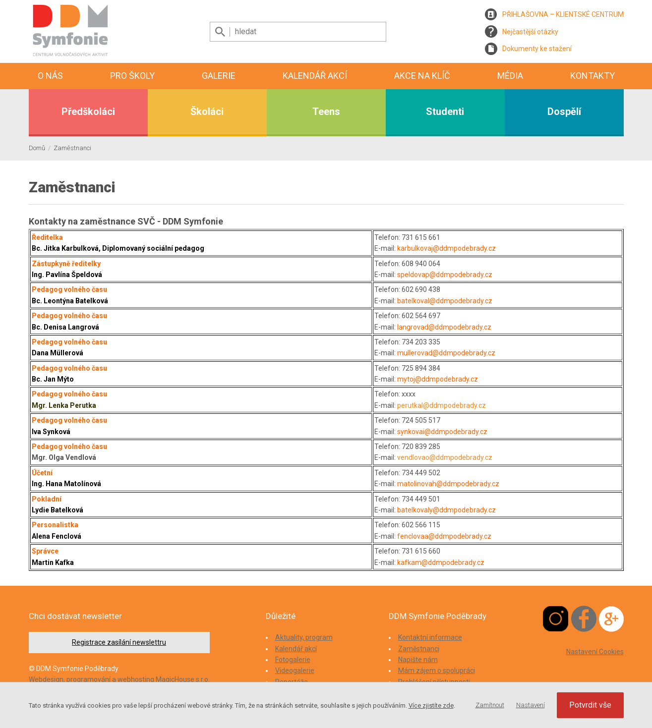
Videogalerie (294, 670)
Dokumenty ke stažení (537, 49)
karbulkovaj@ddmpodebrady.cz (446, 248)
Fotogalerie (292, 660)
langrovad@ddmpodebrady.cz (444, 327)
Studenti (445, 111)
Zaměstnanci (72, 148)
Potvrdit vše (590, 705)
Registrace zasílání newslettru (119, 642)
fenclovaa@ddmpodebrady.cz (444, 536)
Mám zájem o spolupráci (436, 670)
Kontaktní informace (430, 637)
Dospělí (564, 111)
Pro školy (132, 75)
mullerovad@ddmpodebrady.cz (446, 353)
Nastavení (530, 705)
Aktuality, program (304, 637)
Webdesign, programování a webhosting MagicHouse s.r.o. (119, 679)
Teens (326, 111)
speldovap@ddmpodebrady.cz (444, 275)
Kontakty (592, 75)
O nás (50, 75)
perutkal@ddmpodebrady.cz (441, 405)
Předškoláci (88, 111)
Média (510, 75)
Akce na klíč (422, 75)
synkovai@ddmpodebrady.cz (442, 432)
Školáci (207, 111)
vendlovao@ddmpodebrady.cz (444, 457)
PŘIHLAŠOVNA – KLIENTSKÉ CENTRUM (563, 14)
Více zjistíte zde (431, 705)
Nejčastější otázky (530, 32)
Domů (37, 148)
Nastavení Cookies (595, 652)
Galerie (219, 75)
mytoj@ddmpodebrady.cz (437, 379)
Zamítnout (489, 705)
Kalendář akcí (315, 75)
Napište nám (418, 660)
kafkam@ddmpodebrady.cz (440, 562)
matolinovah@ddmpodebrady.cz (448, 484)
